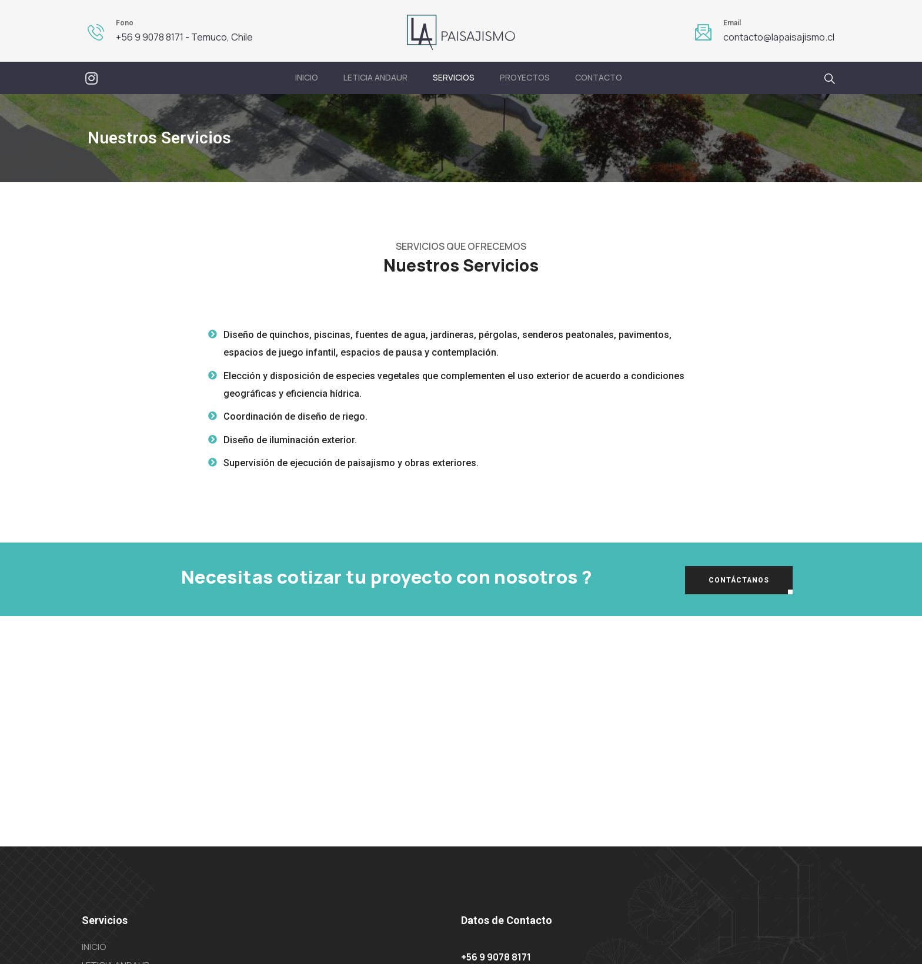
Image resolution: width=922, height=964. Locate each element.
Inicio (306, 77)
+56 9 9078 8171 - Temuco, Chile (184, 37)
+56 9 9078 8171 (496, 956)
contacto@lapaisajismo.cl (778, 37)
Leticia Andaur (375, 77)
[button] (739, 580)
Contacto (598, 77)
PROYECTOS (525, 77)
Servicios (454, 77)
